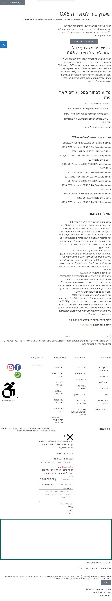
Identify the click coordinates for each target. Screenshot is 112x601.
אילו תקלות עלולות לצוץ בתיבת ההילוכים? (92, 250)
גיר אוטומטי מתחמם (58, 401)
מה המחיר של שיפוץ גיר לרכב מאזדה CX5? (91, 295)
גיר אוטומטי (80, 373)
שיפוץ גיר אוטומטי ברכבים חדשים (78, 412)
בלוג (106, 394)
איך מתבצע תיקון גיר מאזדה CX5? (95, 273)
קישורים (104, 388)
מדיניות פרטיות (101, 409)
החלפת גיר (81, 379)
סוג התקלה (68, 479)
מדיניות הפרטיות (94, 344)
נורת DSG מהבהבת (59, 392)
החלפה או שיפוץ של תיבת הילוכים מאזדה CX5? (89, 222)
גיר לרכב (82, 367)
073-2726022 (37, 365)
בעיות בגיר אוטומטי (81, 387)
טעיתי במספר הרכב (70, 510)
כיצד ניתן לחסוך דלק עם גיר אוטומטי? (56, 420)
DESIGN (105, 429)
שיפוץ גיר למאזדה (52, 19)
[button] (56, 0)
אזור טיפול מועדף (48, 479)
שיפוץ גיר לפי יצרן (71, 19)
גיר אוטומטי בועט (58, 409)
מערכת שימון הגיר (57, 374)
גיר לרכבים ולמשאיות (81, 401)
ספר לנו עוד (68, 488)
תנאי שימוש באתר (103, 401)
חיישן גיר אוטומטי (59, 383)
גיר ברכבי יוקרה (79, 394)
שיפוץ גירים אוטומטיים (103, 368)
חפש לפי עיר (102, 382)
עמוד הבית (85, 19)
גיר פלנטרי (58, 367)
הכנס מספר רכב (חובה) (63, 459)
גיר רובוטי (104, 376)
